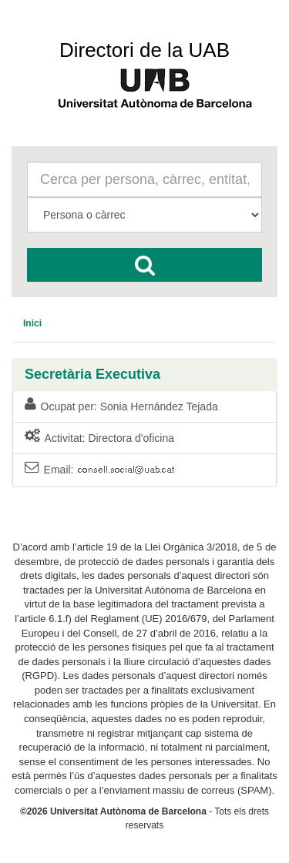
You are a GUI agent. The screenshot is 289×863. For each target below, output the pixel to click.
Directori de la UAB (144, 50)
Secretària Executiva (92, 374)
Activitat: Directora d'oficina (99, 437)
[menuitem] (32, 323)
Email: (101, 470)
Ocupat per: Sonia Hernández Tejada (121, 406)
